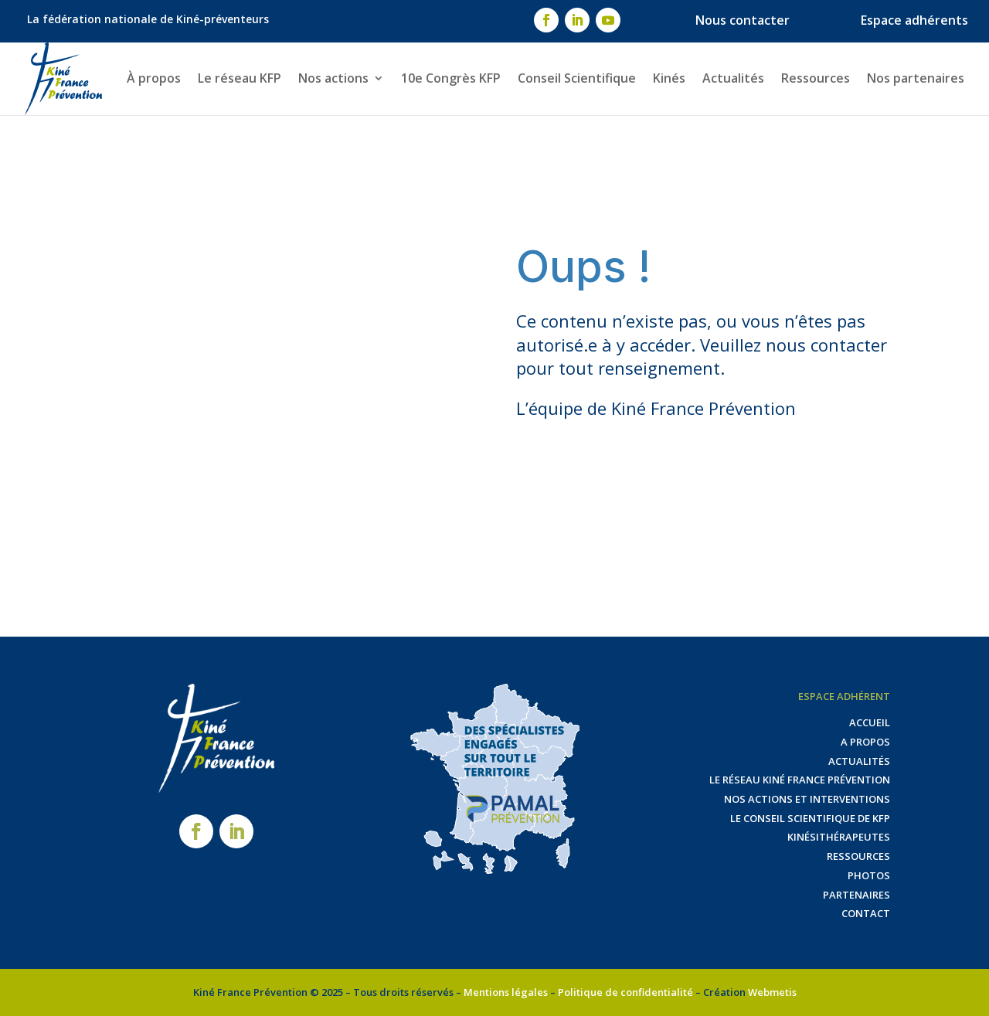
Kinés (669, 78)
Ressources (815, 78)
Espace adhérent (844, 696)
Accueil (869, 722)
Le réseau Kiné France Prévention (799, 780)
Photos (869, 875)
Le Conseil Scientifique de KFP (810, 818)
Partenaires (856, 895)
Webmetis (772, 992)
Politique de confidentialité (625, 992)
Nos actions (333, 78)
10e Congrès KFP (451, 78)
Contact (865, 913)
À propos (154, 78)
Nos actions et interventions (807, 799)
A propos (865, 742)
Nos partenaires (915, 78)
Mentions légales (506, 992)
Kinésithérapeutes (838, 837)
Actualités (733, 78)
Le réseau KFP (239, 78)
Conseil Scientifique (577, 78)
